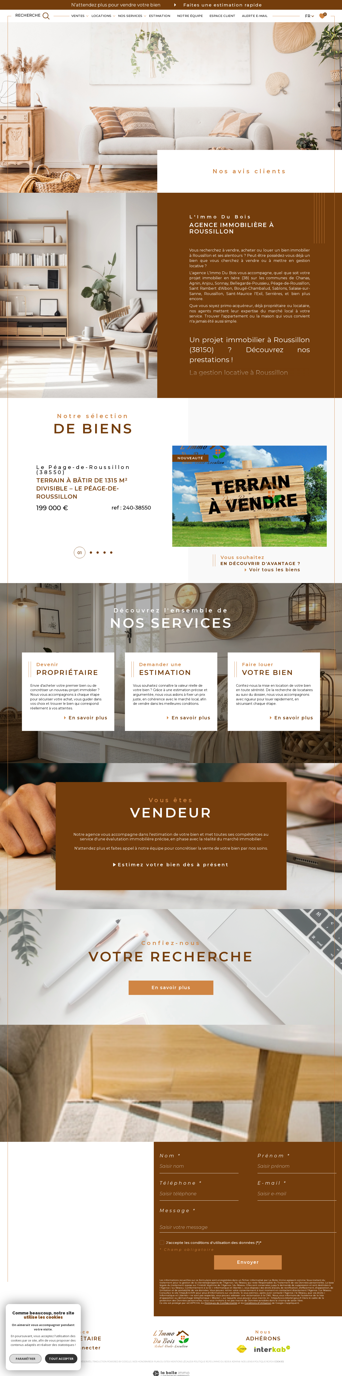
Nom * (170, 1155)
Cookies (279, 1361)
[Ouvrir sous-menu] (87, 15)
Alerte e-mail (254, 16)
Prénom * (274, 1155)
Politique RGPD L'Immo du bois (212, 1361)
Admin (235, 1361)
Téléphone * (181, 1183)
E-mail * (272, 1183)
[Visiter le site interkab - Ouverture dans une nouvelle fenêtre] (272, 1349)
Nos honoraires (142, 1361)
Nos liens (246, 1361)
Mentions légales (181, 1361)
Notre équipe (190, 16)
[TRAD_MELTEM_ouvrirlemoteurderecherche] (32, 16)
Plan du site (161, 1361)
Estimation (159, 16)
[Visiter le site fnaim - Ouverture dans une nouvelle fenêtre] (241, 1349)
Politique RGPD (263, 1361)
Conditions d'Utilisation (258, 1303)
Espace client (222, 16)
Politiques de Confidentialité (221, 1303)
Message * (178, 1210)
